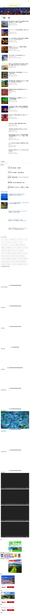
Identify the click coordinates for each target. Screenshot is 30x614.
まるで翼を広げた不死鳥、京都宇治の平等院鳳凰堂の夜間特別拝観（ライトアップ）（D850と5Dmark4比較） (18, 107)
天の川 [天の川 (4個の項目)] (26, 247)
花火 (15, 131)
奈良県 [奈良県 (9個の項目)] (4, 250)
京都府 (11, 33)
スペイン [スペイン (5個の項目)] (24, 239)
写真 (15, 91)
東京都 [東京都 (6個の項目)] (7, 255)
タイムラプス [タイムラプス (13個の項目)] (5, 242)
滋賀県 (15, 50)
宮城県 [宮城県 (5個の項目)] (9, 250)
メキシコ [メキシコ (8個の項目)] (10, 244)
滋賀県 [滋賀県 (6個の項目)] (9, 258)
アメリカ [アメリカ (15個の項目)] (4, 239)
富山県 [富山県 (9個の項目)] (21, 250)
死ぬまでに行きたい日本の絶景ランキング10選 (15, 219)
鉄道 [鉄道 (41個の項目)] (18, 261)
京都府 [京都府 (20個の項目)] (22, 244)
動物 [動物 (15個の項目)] (3, 247)
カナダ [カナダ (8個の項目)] (18, 239)
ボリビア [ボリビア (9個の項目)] (4, 244)
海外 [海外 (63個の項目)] (3, 258)
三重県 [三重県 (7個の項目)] (17, 244)
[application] (15, 481)
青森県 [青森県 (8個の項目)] (4, 264)
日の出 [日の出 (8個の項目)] (25, 253)
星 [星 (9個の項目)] (3, 255)
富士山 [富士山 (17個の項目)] (15, 250)
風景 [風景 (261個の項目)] (15, 264)
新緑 (15, 101)
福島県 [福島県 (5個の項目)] (25, 258)
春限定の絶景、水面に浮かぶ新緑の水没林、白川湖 (16, 182)
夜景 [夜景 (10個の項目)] (20, 247)
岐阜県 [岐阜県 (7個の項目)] (15, 253)
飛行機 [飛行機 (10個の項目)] (21, 264)
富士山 (11, 57)
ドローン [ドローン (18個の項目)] (13, 242)
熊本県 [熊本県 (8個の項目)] (15, 258)
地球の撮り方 (15, 5)
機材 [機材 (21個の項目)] (23, 255)
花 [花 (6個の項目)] (13, 261)
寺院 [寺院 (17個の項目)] (3, 253)
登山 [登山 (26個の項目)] (20, 258)
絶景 (15, 57)
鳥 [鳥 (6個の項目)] (26, 264)
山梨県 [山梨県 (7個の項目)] (9, 253)
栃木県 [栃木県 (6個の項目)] (13, 255)
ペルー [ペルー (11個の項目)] (20, 242)
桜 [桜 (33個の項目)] (18, 255)
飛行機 (20, 57)
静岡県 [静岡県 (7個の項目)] (9, 264)
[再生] (2, 487)
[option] (15, 11)
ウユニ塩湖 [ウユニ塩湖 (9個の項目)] (12, 239)
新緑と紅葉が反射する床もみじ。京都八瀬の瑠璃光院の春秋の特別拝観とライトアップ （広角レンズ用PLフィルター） (18, 135)
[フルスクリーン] (27, 487)
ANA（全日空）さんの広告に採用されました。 (17, 55)
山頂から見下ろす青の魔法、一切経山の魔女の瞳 (16, 172)
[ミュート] (26, 487)
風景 (16, 33)
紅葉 (17, 50)
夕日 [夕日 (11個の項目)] (15, 247)
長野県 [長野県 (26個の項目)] (23, 261)
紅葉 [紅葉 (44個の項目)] (3, 261)
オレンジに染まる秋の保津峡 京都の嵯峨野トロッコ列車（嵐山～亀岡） (19, 202)
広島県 (13, 131)
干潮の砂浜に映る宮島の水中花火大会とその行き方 (18, 129)
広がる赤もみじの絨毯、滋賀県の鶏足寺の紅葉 (17, 123)
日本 (15, 23)
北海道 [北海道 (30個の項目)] (9, 247)
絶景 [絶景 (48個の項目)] (9, 261)
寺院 (13, 33)
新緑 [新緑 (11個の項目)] (20, 253)
